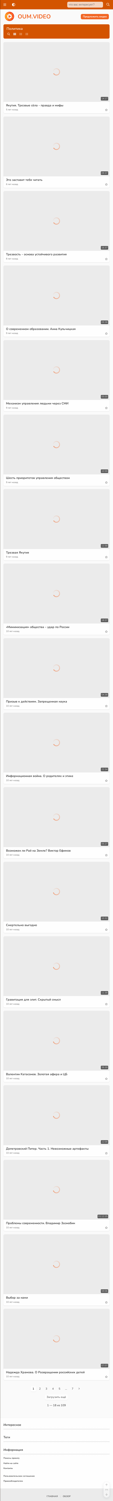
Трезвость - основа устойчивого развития (37, 254)
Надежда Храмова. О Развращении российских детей (46, 1372)
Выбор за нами (17, 1298)
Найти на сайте (10, 1463)
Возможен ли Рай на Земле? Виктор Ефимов (39, 851)
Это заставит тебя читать (24, 180)
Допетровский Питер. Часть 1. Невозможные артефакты (48, 1149)
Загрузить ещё (56, 1397)
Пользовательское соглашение (19, 1476)
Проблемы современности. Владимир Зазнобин (41, 1223)
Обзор (67, 1496)
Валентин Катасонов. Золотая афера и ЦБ (37, 1074)
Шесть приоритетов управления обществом (39, 478)
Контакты (8, 1468)
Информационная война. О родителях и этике (40, 776)
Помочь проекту (11, 1458)
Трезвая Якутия (17, 552)
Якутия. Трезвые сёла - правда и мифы (35, 105)
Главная (52, 1496)
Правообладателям (13, 1481)
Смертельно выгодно (22, 925)
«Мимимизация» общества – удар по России (39, 627)
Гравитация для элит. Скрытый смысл (34, 999)
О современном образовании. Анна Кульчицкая (42, 329)
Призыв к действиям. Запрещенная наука (37, 701)
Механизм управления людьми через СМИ (38, 403)
